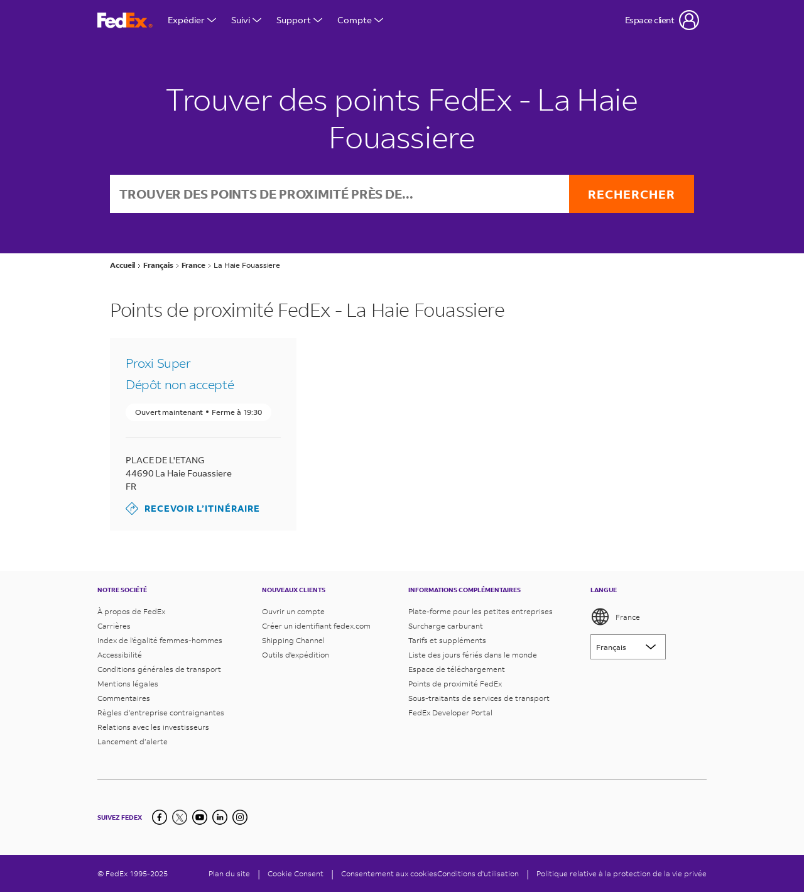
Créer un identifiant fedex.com (316, 625)
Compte (360, 20)
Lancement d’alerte (132, 741)
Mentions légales (127, 683)
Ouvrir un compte (293, 611)
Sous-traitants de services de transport (479, 698)
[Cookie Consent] (295, 873)
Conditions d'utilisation (478, 873)
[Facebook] (159, 817)
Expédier (192, 20)
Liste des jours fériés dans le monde (472, 654)
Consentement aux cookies (389, 873)
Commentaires (123, 698)
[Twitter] (179, 817)
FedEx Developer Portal (450, 712)
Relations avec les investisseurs (153, 727)
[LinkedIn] (219, 817)
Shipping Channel (293, 640)
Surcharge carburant (445, 625)
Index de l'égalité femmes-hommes (159, 640)
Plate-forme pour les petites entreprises (480, 611)
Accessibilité (119, 654)
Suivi (246, 20)
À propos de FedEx (131, 611)
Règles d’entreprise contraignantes (160, 712)
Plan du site (229, 873)
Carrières (114, 625)
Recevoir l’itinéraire (193, 508)
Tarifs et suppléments (447, 640)
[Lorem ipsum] (628, 646)
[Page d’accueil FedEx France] (125, 20)
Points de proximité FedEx (455, 683)
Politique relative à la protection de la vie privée (621, 873)
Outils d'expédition (295, 654)
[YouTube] (199, 817)
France (615, 617)
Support (299, 20)
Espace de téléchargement (456, 669)
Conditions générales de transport (159, 669)
